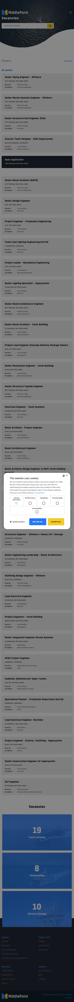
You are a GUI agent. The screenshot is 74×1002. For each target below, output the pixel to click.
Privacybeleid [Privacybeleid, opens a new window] (39, 493)
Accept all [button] (56, 522)
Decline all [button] (37, 522)
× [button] (67, 475)
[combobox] (64, 476)
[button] (17, 522)
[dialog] (37, 501)
